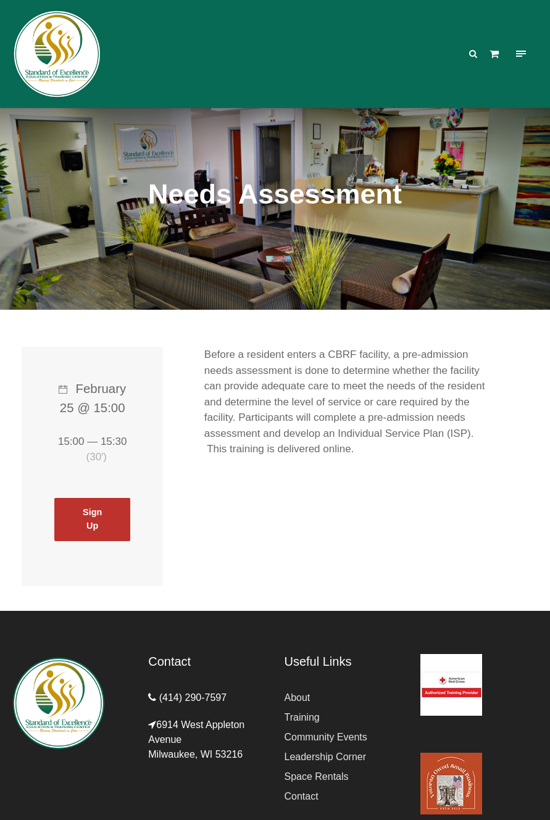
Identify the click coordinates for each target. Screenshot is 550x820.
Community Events (326, 737)
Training (302, 717)
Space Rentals (317, 776)
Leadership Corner (326, 757)
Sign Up (92, 519)
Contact (302, 796)
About (297, 697)
